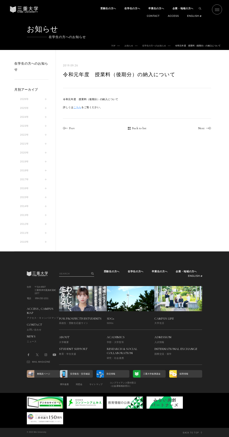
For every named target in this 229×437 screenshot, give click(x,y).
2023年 (24, 125)
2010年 (24, 241)
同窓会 (79, 384)
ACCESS (173, 15)
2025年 (24, 108)
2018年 (24, 170)
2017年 (24, 179)
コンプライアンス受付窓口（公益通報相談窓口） (123, 384)
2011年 (24, 232)
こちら (77, 107)
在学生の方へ (132, 8)
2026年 (24, 99)
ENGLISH (193, 15)
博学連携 (64, 384)
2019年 (24, 161)
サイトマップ (96, 384)
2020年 (24, 152)
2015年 (24, 197)
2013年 (24, 215)
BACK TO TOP (191, 432)
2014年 (24, 206)
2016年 (24, 188)
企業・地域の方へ (183, 8)
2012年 (24, 224)
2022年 (24, 134)
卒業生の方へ (156, 8)
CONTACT (153, 15)
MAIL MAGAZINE (38, 362)
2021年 (24, 143)
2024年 (24, 116)
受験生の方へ (108, 8)
